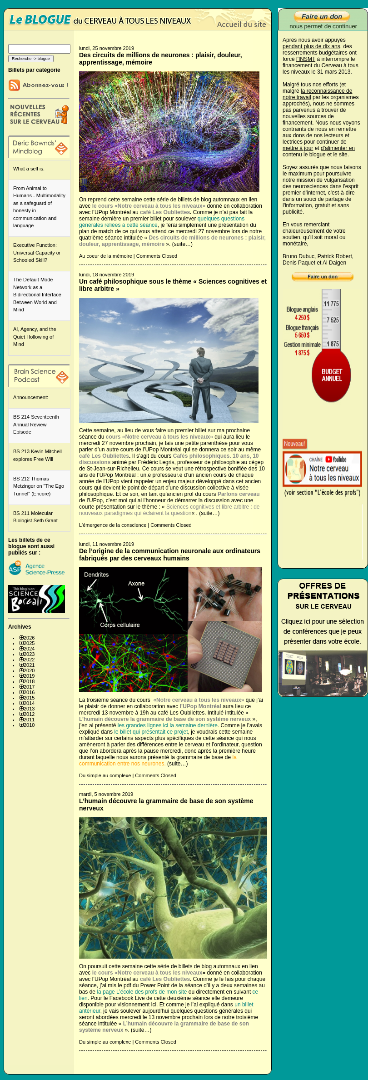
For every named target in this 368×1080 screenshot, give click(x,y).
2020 (29, 670)
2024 (29, 648)
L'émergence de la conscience (112, 525)
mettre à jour (298, 148)
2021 (29, 665)
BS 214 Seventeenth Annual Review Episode (36, 424)
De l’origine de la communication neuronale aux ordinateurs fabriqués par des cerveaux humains (169, 554)
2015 (29, 697)
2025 (29, 643)
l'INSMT (305, 59)
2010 (29, 725)
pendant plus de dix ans (311, 46)
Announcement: (30, 397)
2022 (29, 659)
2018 (29, 681)
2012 (29, 714)
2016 (29, 692)
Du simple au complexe (105, 775)
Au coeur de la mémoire (105, 256)
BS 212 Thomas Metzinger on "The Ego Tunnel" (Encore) (38, 486)
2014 (29, 703)
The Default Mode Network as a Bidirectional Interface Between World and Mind (37, 294)
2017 (29, 687)
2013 (29, 708)
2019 (29, 676)
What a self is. (29, 168)
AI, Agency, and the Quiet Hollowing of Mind (34, 336)
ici (153, 1004)
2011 (29, 719)
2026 (29, 637)
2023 (29, 654)
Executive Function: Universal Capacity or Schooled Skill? (37, 252)
